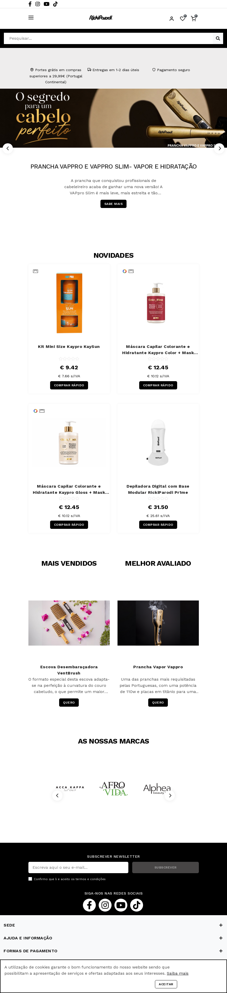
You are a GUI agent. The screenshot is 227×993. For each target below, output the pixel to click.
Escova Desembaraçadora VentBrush (69, 669)
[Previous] (8, 148)
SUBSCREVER (165, 867)
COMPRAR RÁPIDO (69, 385)
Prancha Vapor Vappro (158, 666)
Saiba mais (178, 973)
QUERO (69, 702)
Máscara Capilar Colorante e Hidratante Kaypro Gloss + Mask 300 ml (69, 490)
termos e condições (91, 879)
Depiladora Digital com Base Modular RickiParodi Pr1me (158, 489)
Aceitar (166, 984)
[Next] (219, 148)
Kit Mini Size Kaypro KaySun (69, 346)
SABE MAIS (113, 204)
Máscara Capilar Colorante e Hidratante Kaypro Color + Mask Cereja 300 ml (158, 350)
